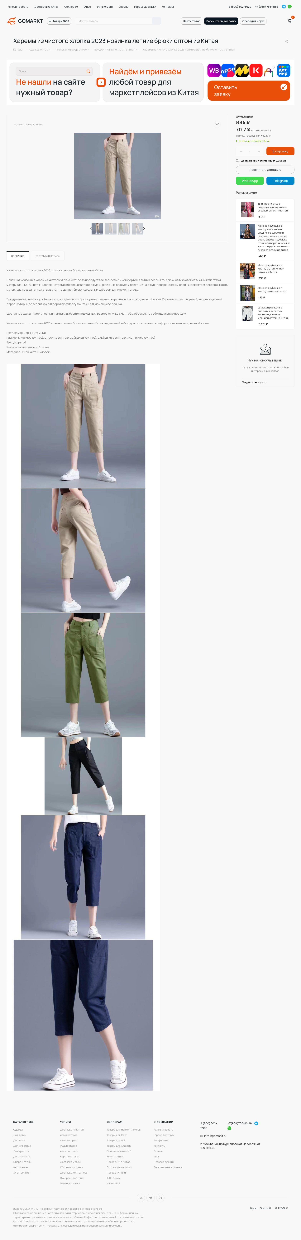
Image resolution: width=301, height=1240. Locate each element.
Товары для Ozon (117, 1135)
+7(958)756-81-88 (239, 1123)
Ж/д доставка (68, 1145)
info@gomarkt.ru (215, 1136)
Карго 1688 (113, 1183)
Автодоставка (69, 1135)
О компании (163, 1122)
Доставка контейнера (74, 1172)
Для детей (19, 1135)
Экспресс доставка (72, 1178)
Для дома (19, 1140)
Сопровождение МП (119, 1151)
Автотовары (20, 1167)
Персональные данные (168, 1167)
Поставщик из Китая (119, 1167)
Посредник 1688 (117, 1172)
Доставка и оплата (48, 255)
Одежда (18, 1129)
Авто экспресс (69, 1140)
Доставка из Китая (46, 6)
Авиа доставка (69, 1151)
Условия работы (18, 6)
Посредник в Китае (118, 1162)
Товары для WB (116, 1140)
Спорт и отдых (22, 1162)
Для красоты (21, 1151)
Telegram (284, 6)
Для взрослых (22, 1156)
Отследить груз (253, 21)
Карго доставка (69, 1156)
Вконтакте (141, 1198)
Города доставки (145, 6)
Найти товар (191, 21)
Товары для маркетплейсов (124, 1129)
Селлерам (71, 6)
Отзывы (123, 6)
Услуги (65, 1122)
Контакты (168, 6)
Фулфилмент (105, 6)
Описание (17, 255)
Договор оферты (164, 1162)
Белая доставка (70, 1183)
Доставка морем (70, 1162)
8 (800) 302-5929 (240, 6)
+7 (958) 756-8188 (266, 6)
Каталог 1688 (23, 1122)
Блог (156, 1156)
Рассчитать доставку (221, 21)
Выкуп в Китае (115, 1156)
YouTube (160, 1198)
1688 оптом (114, 1178)
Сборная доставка (71, 1167)
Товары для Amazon (119, 1145)
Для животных (22, 1145)
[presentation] (90, 229)
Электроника (21, 1172)
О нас (87, 6)
